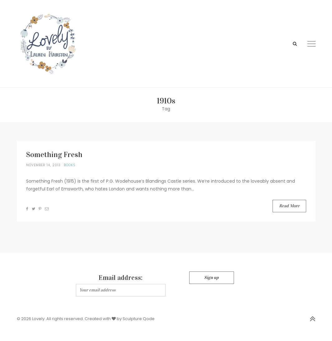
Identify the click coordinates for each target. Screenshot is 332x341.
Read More (289, 206)
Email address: (121, 277)
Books (70, 165)
